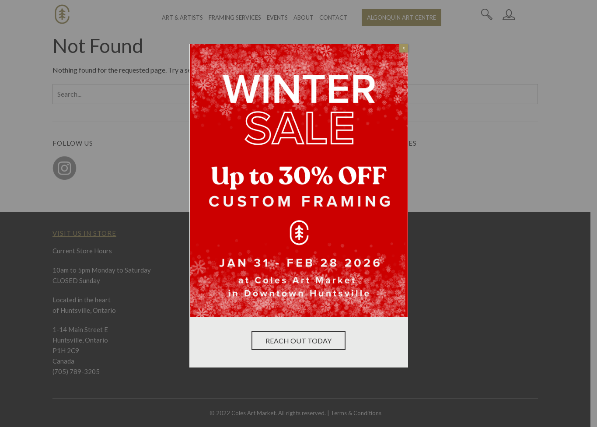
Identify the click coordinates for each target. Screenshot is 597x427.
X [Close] (404, 48)
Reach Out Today (298, 340)
